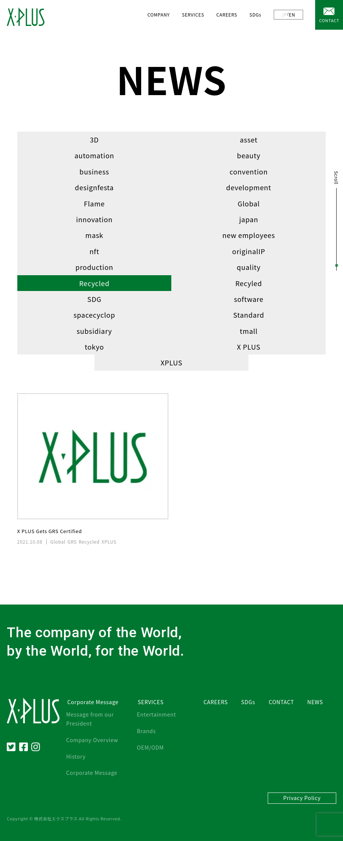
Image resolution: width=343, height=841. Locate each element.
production (94, 267)
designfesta (94, 187)
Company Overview (92, 740)
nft (94, 251)
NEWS (315, 702)
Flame (94, 203)
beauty (248, 155)
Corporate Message (91, 772)
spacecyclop (94, 315)
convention (249, 171)
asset (249, 139)
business (94, 171)
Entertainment (156, 714)
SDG (94, 299)
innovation (94, 219)
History (76, 756)
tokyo (94, 347)
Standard (248, 315)
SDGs (255, 14)
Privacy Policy (302, 798)
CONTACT (329, 20)
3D (94, 139)
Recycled (94, 283)
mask (94, 235)
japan (248, 219)
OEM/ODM (150, 747)
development (248, 187)
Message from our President (90, 719)
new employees (249, 235)
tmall (249, 331)
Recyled (248, 283)
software (249, 299)
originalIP (248, 251)
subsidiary (94, 331)
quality (249, 267)
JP (284, 14)
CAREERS (226, 14)
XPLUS (172, 362)
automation (94, 155)
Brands (146, 731)
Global (249, 203)
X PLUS (249, 347)
